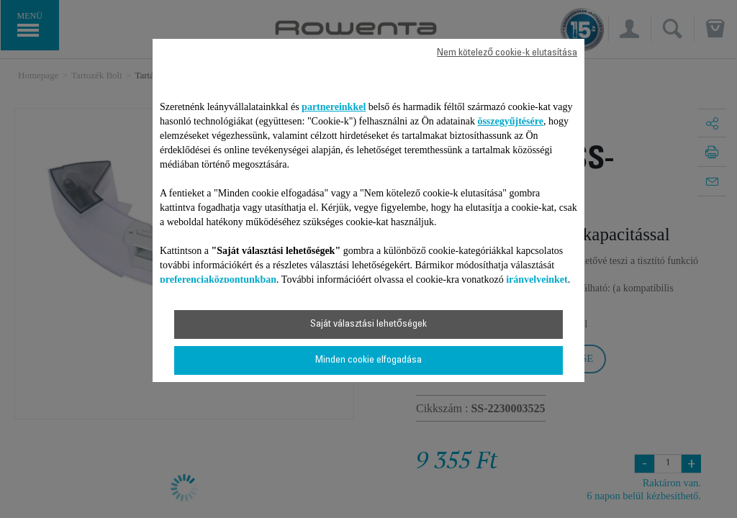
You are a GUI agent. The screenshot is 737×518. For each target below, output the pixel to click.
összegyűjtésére (510, 121)
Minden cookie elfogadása (368, 360)
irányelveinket (537, 279)
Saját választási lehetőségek (368, 324)
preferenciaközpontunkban (218, 279)
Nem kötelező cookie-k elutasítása (507, 53)
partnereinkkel (334, 106)
